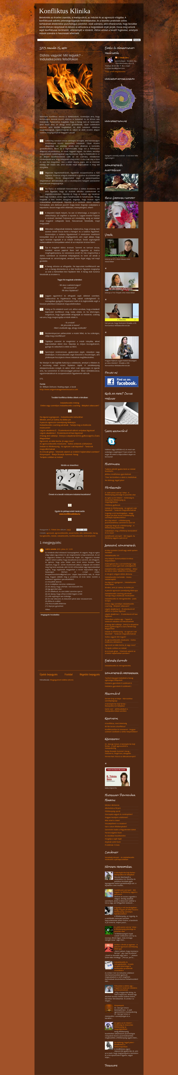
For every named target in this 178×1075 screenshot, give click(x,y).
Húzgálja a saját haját (113, 839)
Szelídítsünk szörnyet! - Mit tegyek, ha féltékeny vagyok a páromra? (125, 892)
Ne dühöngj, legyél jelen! (114, 480)
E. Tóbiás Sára (123, 58)
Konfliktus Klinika (64, 11)
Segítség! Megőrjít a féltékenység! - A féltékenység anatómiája (119, 527)
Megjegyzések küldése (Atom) (61, 680)
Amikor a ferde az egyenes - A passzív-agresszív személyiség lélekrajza (126, 947)
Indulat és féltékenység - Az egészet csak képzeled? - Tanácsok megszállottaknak (121, 509)
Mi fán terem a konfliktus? (115, 726)
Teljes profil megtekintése (115, 72)
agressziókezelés (61, 533)
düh (81, 533)
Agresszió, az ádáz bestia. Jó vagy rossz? (57, 441)
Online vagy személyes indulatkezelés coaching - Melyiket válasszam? (69, 405)
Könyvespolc (119, 1005)
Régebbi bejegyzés (90, 674)
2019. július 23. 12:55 (65, 549)
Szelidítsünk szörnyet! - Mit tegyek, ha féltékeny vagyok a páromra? (120, 537)
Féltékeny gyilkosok (112, 505)
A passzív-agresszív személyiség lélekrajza (57, 422)
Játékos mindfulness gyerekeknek (118, 474)
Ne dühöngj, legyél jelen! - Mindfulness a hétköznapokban (124, 1044)
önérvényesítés (90, 536)
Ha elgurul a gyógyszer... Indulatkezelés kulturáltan (61, 417)
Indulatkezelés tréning (69, 403)
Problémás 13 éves (112, 845)
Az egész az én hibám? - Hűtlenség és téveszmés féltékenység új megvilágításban (119, 500)
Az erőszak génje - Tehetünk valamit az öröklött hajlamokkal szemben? (69, 452)
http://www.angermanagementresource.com (59, 389)
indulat (53, 536)
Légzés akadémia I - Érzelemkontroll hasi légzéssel (61, 433)
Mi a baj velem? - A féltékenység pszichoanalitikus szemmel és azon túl (120, 522)
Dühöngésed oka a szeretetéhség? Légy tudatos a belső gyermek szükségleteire (120, 565)
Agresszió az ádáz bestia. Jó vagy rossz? (120, 645)
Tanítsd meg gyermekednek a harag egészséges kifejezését (119, 679)
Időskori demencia (112, 805)
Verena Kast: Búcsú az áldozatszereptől (120, 756)
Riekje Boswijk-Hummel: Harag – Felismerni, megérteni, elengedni (118, 752)
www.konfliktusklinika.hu (69, 514)
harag (95, 533)
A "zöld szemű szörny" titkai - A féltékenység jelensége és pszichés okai (120, 494)
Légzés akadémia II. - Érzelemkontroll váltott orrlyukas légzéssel (67, 430)
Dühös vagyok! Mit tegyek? (115, 637)
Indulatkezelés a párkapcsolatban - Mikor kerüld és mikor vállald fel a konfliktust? (121, 570)
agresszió (50, 533)
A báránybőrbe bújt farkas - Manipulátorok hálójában (116, 705)
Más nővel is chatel (112, 820)
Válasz (47, 609)
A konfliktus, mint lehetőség (116, 723)
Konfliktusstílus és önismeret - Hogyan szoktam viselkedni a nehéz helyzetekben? (121, 731)
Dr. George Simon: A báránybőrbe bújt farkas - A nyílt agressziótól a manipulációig (120, 746)
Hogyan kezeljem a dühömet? (116, 817)
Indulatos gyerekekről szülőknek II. (118, 683)
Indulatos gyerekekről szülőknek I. (118, 686)
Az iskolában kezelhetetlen (115, 836)
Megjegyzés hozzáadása (50, 615)
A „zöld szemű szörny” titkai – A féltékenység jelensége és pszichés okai (125, 929)
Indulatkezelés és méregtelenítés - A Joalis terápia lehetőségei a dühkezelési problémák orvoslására (124, 966)
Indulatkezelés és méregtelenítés (118, 666)
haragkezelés (45, 536)
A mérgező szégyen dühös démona (118, 574)
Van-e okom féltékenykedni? (116, 827)
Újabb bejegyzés (49, 674)
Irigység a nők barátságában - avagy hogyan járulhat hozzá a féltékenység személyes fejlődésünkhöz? (119, 515)
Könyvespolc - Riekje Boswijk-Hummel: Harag (59, 454)
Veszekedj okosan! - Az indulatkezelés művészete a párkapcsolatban (119, 858)
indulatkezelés (62, 536)
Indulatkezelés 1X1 (112, 556)
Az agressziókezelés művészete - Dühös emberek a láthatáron (66, 444)
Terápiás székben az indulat (51, 457)
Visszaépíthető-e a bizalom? (116, 823)
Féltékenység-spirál (112, 811)
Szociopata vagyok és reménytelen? (119, 814)
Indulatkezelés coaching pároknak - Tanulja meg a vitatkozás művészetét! (119, 595)
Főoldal (69, 674)
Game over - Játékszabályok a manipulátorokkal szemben (116, 710)
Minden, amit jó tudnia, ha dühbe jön (55, 420)
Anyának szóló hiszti (113, 842)
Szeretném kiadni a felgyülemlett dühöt (120, 830)
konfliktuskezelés (76, 536)
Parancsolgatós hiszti (113, 833)
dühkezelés (87, 533)
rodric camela (50, 549)
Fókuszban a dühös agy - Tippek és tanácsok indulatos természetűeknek (119, 620)
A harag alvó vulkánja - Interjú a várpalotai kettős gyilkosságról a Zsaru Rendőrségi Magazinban (121, 627)
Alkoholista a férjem (113, 808)
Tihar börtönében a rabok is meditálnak (120, 477)
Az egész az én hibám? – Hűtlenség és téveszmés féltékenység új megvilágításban (123, 1026)
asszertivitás (74, 533)
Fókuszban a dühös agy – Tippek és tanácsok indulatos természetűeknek (125, 988)
